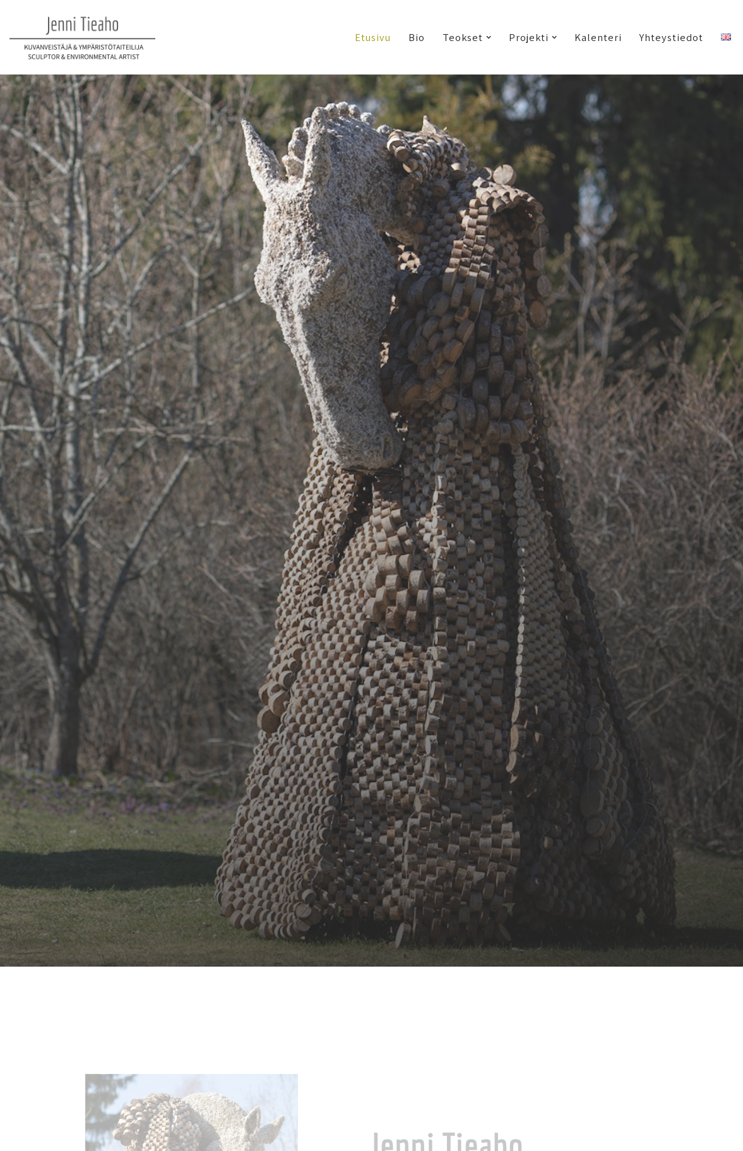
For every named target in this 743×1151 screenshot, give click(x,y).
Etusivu (373, 37)
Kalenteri (598, 37)
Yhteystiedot (671, 37)
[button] (488, 37)
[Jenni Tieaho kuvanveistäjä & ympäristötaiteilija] (82, 37)
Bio (416, 37)
